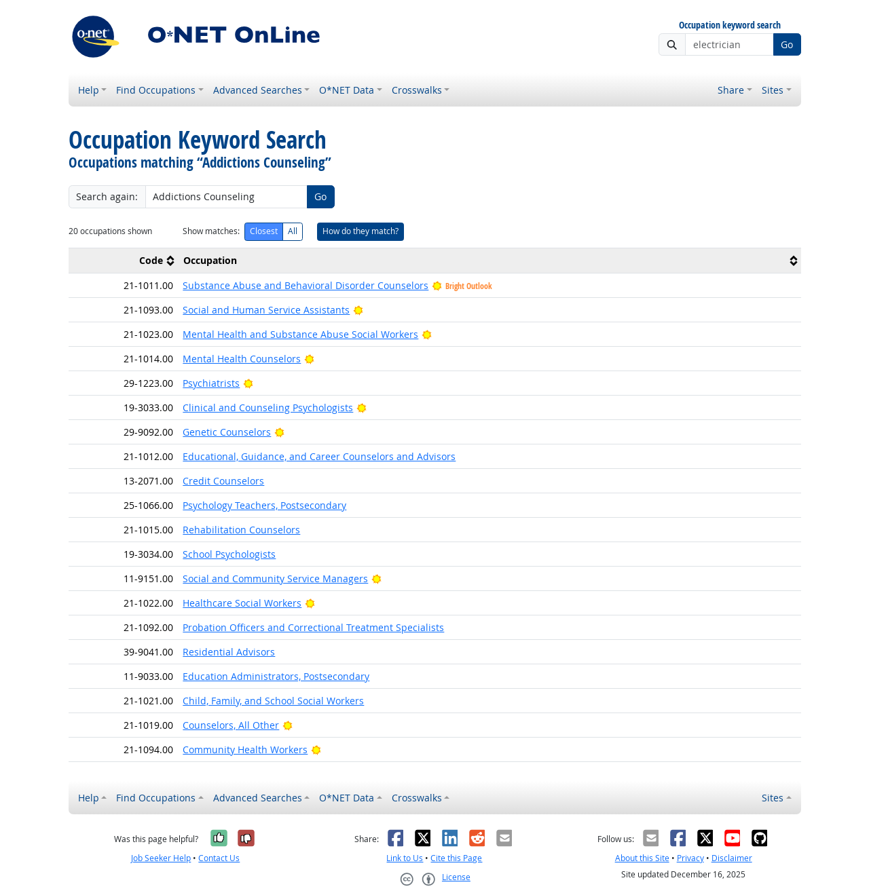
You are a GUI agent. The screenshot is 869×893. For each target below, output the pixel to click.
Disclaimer (731, 858)
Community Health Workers (245, 749)
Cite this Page (456, 858)
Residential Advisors (229, 651)
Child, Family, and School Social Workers (273, 700)
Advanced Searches (257, 89)
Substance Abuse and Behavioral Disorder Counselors (305, 285)
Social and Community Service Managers (275, 578)
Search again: (107, 196)
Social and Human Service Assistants (266, 309)
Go (787, 44)
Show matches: (211, 231)
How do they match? (360, 231)
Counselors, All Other (231, 725)
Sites (772, 89)
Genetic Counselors (227, 431)
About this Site (642, 858)
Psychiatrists (211, 383)
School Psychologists (229, 554)
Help (88, 89)
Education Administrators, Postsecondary (276, 676)
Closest (264, 231)
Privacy (690, 858)
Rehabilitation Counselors (241, 529)
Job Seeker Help (161, 858)
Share (731, 89)
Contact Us (219, 858)
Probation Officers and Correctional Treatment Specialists (313, 627)
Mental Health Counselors (242, 358)
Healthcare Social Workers (242, 602)
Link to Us (404, 858)
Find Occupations (156, 89)
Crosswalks (417, 89)
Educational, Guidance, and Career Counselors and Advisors (319, 456)
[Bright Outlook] (358, 309)
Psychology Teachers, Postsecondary (264, 505)
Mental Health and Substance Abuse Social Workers (300, 334)
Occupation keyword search (730, 25)
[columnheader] (124, 260)
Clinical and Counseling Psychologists (268, 407)
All (292, 231)
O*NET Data (346, 89)
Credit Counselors (223, 480)
